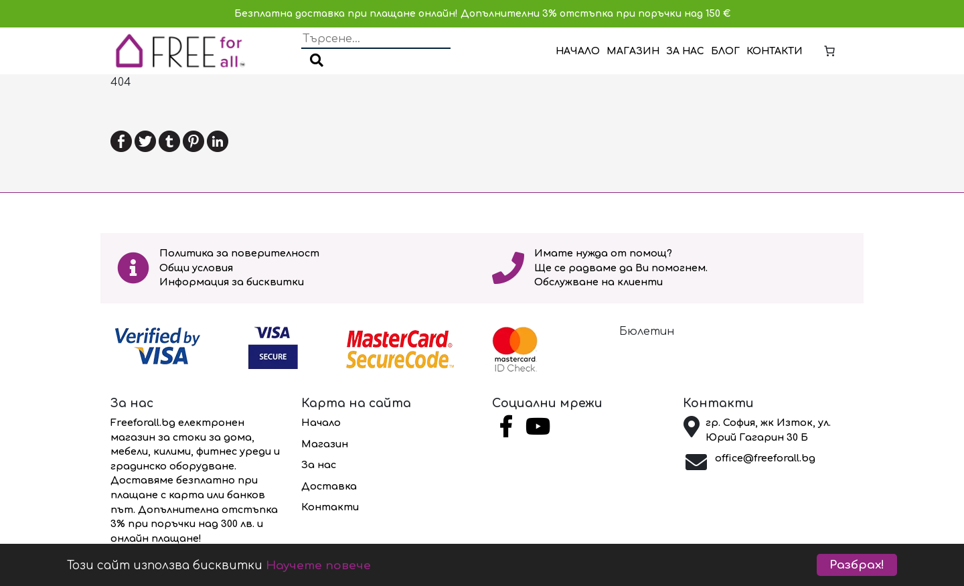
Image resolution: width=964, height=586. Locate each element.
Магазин (633, 51)
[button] (316, 61)
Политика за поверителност (239, 253)
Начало (578, 51)
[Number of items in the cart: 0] (829, 51)
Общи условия (196, 268)
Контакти (774, 51)
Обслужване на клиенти (598, 282)
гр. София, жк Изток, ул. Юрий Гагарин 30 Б (768, 430)
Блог (725, 51)
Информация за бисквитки (231, 282)
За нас (685, 51)
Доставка (329, 486)
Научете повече (318, 565)
